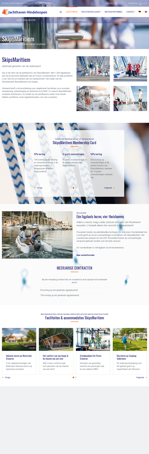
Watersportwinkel (114, 12)
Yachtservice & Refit (91, 12)
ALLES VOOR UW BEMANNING (74, 20)
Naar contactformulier (85, 255)
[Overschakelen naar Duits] (140, 12)
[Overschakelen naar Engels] (146, 12)
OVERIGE (122, 20)
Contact (130, 12)
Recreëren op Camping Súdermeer (126, 357)
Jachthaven (71, 12)
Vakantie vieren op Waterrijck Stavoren (19, 357)
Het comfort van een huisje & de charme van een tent (55, 357)
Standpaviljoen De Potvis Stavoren (90, 357)
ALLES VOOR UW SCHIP (26, 20)
